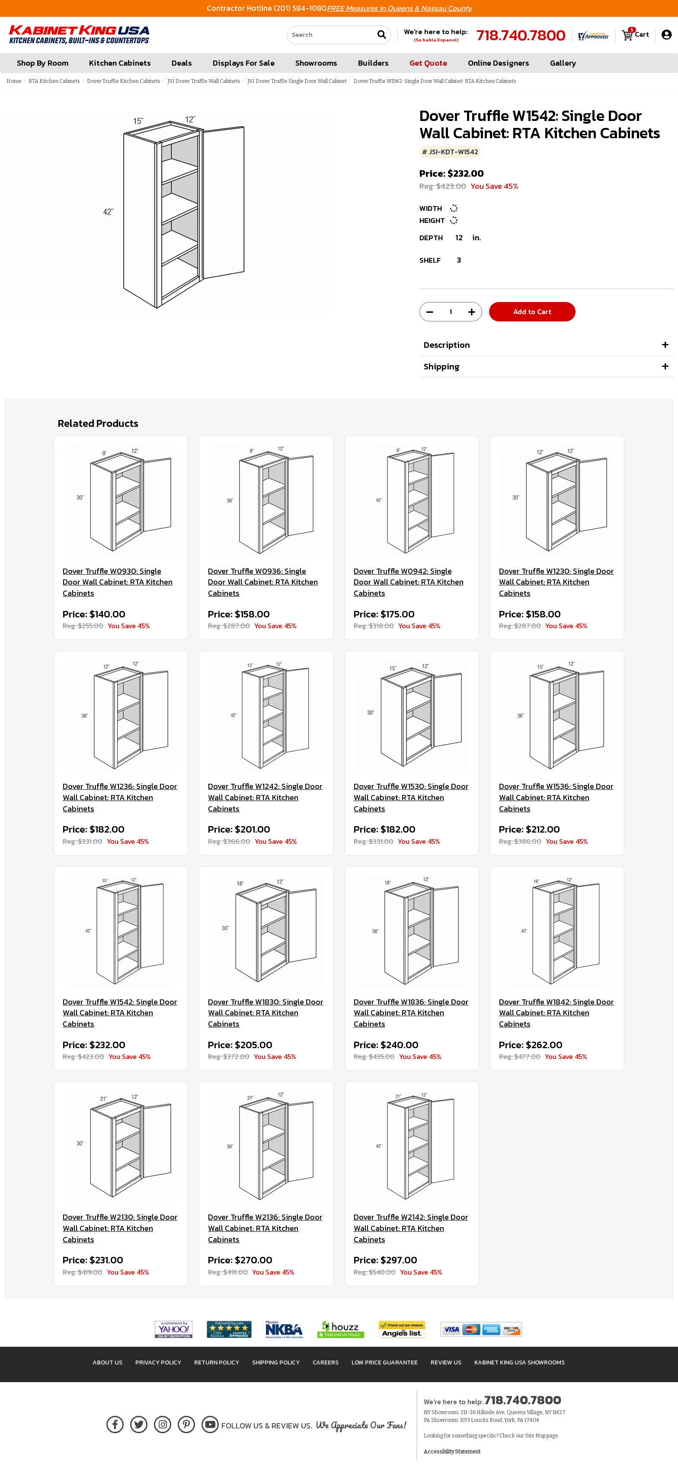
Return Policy (216, 1362)
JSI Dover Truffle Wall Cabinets (203, 81)
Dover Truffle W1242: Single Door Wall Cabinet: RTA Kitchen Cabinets (265, 797)
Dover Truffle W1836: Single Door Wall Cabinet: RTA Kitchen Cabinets (411, 1013)
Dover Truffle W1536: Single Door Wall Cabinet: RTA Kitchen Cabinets (556, 797)
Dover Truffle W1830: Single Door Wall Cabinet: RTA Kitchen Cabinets (265, 1013)
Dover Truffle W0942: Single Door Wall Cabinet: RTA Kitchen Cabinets (409, 582)
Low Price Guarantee (385, 1362)
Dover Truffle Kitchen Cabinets (123, 81)
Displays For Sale (244, 63)
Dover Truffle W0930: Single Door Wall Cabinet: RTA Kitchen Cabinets (118, 582)
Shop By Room (42, 63)
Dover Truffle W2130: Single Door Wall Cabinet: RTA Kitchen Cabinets (120, 1228)
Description (447, 344)
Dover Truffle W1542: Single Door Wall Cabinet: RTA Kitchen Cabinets (120, 1013)
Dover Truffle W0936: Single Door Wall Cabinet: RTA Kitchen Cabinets (263, 582)
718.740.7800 (521, 35)
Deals (182, 63)
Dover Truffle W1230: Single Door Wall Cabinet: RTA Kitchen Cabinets (556, 582)
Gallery (563, 63)
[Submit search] (381, 35)
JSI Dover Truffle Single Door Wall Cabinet (297, 81)
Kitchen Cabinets (120, 63)
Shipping (442, 366)
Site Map (535, 1436)
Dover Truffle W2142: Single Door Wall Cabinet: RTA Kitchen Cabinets (411, 1228)
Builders (373, 63)
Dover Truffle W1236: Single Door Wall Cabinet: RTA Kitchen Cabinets (120, 797)
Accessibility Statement (452, 1452)
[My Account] (667, 34)
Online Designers (498, 63)
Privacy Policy (158, 1362)
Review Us (446, 1362)
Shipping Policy (276, 1362)
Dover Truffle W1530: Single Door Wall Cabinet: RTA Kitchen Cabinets (411, 797)
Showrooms (316, 63)
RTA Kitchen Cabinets (54, 81)
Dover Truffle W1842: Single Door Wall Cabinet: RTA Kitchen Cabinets (556, 1013)
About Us (107, 1362)
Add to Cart (532, 311)
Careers (326, 1362)
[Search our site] (330, 35)
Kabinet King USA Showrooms (519, 1362)
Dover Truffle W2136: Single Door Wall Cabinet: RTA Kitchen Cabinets (265, 1228)
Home (14, 81)
